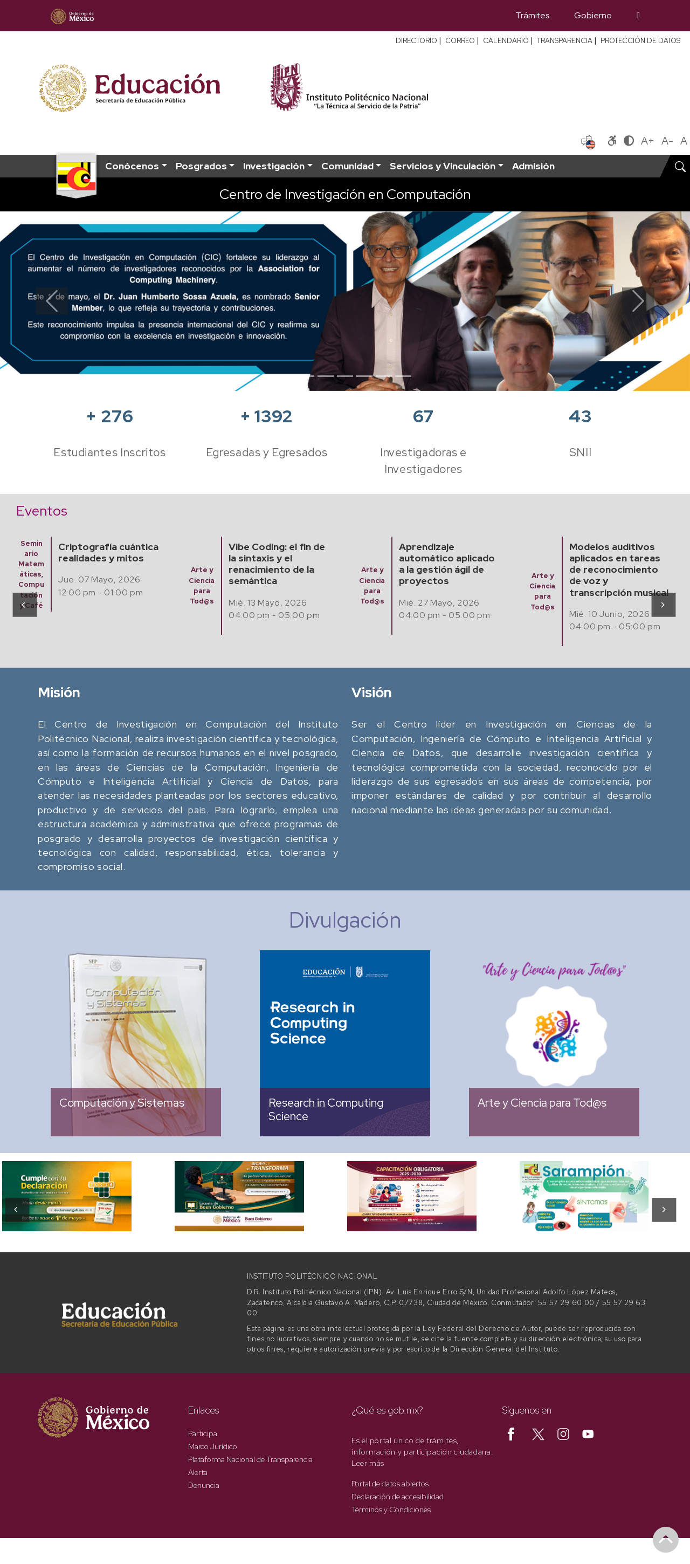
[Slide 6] (384, 376)
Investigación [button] (274, 166)
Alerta (198, 1472)
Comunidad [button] (347, 166)
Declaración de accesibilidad (397, 1496)
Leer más (367, 1463)
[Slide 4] (345, 376)
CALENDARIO (506, 40)
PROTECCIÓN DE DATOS (640, 40)
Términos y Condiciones (391, 1509)
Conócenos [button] (132, 166)
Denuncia (203, 1485)
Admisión (533, 166)
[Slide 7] (403, 376)
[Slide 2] (306, 376)
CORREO (460, 40)
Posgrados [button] (201, 166)
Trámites (532, 15)
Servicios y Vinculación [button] (442, 166)
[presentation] (24, 604)
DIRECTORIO (416, 40)
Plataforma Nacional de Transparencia (250, 1459)
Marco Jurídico (212, 1446)
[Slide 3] (326, 376)
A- (667, 141)
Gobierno (593, 15)
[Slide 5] (364, 376)
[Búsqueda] (638, 15)
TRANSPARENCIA (564, 40)
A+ (647, 141)
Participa (202, 1433)
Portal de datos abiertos (390, 1483)
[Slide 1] (287, 376)
